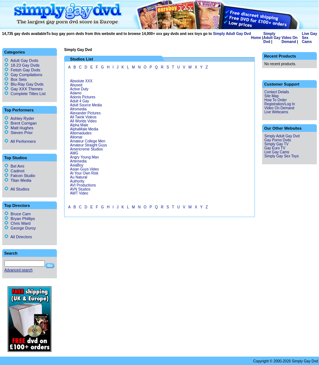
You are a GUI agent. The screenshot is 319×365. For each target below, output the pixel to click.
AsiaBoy (76, 165)
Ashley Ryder (19, 118)
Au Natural (78, 177)
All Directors (18, 237)
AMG (74, 153)
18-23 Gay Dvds (25, 65)
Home (256, 38)
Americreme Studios (86, 149)
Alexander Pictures (85, 113)
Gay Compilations (26, 74)
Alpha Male (79, 125)
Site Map (271, 96)
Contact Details (276, 92)
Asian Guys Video (84, 169)
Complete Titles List (25, 93)
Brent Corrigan (20, 123)
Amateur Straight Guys (88, 145)
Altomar (76, 137)
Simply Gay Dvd (78, 50)
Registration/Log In (279, 104)
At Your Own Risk (84, 173)
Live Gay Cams (276, 152)
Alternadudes (81, 133)
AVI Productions (83, 185)
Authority (77, 181)
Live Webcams (276, 112)
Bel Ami (14, 166)
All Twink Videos (83, 117)
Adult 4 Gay (79, 101)
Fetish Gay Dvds (25, 70)
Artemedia (78, 161)
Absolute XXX (81, 81)
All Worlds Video (83, 121)
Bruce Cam (17, 214)
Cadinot (14, 171)
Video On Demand (289, 40)
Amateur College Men (87, 141)
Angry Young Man (84, 157)
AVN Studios (80, 189)
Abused (76, 85)
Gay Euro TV (274, 148)
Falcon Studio (19, 175)
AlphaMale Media (84, 129)
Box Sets (19, 79)
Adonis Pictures (82, 97)
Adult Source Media (86, 105)
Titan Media (17, 180)
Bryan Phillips (19, 218)
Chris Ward (17, 223)
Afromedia (78, 109)
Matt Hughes (18, 128)
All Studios (16, 189)
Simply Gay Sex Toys (281, 156)
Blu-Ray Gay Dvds (27, 84)
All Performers (20, 141)
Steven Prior (18, 132)
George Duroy (20, 228)
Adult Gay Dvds (24, 60)
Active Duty (79, 89)
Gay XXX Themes (27, 89)
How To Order (275, 100)
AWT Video (79, 193)
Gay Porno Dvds (277, 140)
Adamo (76, 93)
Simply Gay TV (276, 144)
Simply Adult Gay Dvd (232, 34)
